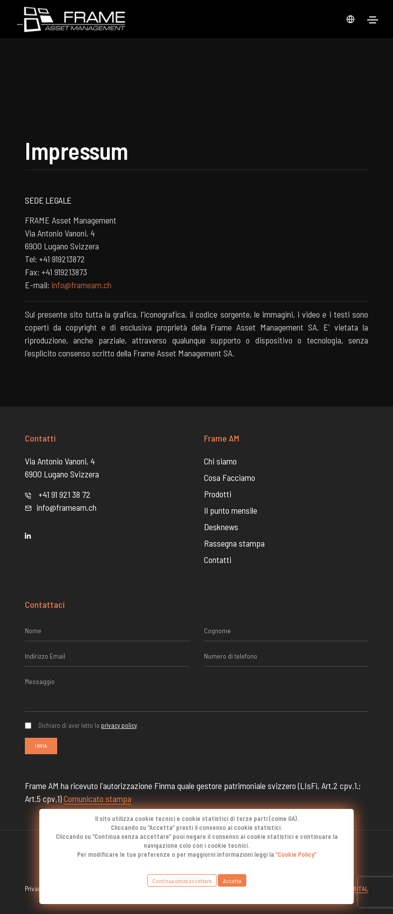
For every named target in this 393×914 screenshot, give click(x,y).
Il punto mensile (230, 510)
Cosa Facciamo (229, 477)
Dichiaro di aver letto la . (88, 725)
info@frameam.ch (81, 284)
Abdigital (354, 889)
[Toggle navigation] (372, 19)
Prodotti (217, 493)
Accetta (232, 880)
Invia (41, 746)
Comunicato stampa (97, 798)
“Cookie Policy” (296, 854)
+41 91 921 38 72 (64, 494)
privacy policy (119, 725)
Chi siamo (220, 461)
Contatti (217, 559)
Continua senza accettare (182, 880)
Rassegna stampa (234, 543)
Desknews (221, 526)
